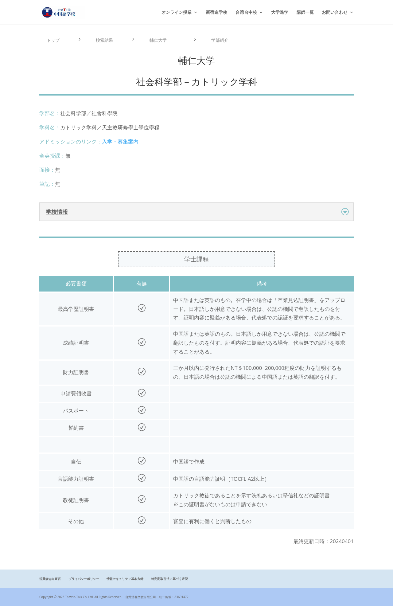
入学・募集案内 (120, 142)
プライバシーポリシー (83, 580)
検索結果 (105, 40)
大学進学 (279, 12)
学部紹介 (221, 40)
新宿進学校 (216, 12)
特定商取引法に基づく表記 (169, 580)
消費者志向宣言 (50, 580)
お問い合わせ (335, 12)
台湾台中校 (246, 12)
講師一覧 (305, 12)
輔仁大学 (159, 40)
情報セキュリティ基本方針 (125, 580)
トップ (54, 40)
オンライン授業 (176, 12)
